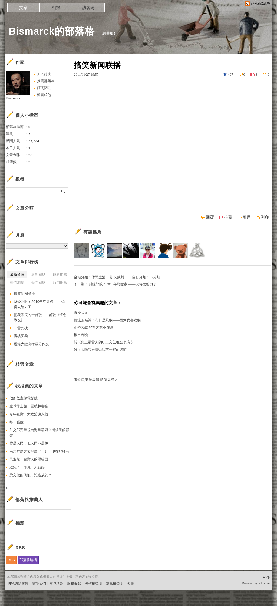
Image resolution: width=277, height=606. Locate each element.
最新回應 (38, 274)
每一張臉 (16, 422)
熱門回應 (38, 282)
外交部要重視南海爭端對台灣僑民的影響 (39, 432)
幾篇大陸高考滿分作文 (31, 344)
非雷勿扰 (21, 328)
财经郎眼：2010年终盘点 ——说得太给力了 (122, 284)
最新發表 (17, 274)
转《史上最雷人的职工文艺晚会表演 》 (104, 342)
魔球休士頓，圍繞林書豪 (28, 406)
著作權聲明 (93, 583)
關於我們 (39, 583)
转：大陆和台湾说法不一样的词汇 (100, 350)
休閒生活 (98, 277)
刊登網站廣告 (17, 583)
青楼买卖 (81, 312)
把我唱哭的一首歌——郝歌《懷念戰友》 (40, 317)
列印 (265, 217)
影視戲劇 (117, 277)
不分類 (155, 277)
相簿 (56, 7)
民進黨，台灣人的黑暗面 (28, 459)
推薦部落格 (46, 81)
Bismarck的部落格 (52, 31)
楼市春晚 (81, 335)
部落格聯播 (28, 560)
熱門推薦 (60, 282)
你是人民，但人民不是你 (28, 443)
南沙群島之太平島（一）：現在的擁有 (39, 451)
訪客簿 (88, 7)
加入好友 (44, 74)
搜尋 (63, 191)
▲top (266, 577)
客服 (130, 583)
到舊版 (108, 33)
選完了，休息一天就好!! (28, 467)
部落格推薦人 (29, 499)
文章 (23, 7)
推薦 (228, 217)
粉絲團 (12, 602)
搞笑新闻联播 (24, 294)
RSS (11, 560)
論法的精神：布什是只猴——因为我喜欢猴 (107, 320)
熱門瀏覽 (17, 282)
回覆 (210, 217)
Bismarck (13, 98)
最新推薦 (60, 274)
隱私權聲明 (114, 583)
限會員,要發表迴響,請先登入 (96, 380)
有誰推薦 (92, 232)
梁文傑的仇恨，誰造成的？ (30, 475)
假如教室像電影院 (23, 398)
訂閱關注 (44, 88)
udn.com (264, 583)
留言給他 (44, 95)
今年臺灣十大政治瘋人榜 (28, 414)
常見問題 (57, 583)
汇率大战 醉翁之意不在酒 (93, 327)
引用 (247, 217)
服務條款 (74, 583)
